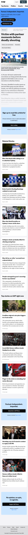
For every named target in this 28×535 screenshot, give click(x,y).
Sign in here (18, 129)
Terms (4, 527)
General (4, 30)
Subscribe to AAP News (8, 20)
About (17, 527)
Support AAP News (14, 504)
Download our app (7, 23)
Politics (13, 6)
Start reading (14, 125)
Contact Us (22, 527)
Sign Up (23, 2)
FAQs (13, 527)
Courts (20, 6)
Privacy (8, 527)
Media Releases (14, 529)
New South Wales (6, 47)
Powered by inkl (14, 531)
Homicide (17, 44)
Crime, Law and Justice (7, 44)
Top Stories (5, 6)
